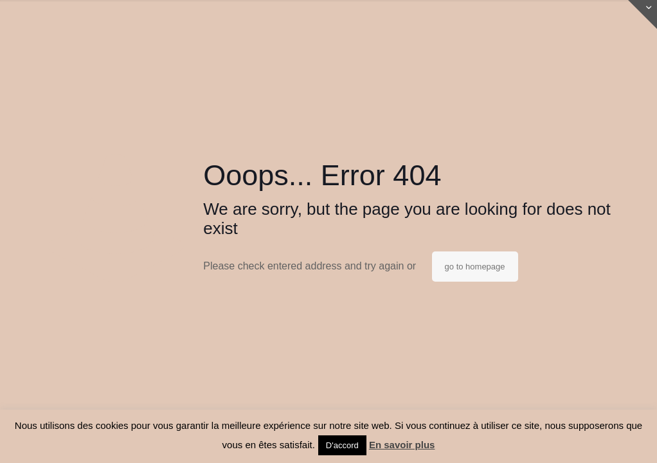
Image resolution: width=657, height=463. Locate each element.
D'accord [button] (342, 445)
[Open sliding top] (642, 14)
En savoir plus (402, 444)
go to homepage (475, 266)
